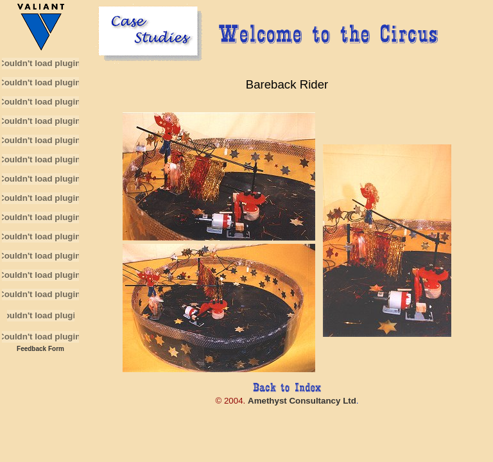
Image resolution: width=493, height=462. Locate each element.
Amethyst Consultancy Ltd (302, 401)
